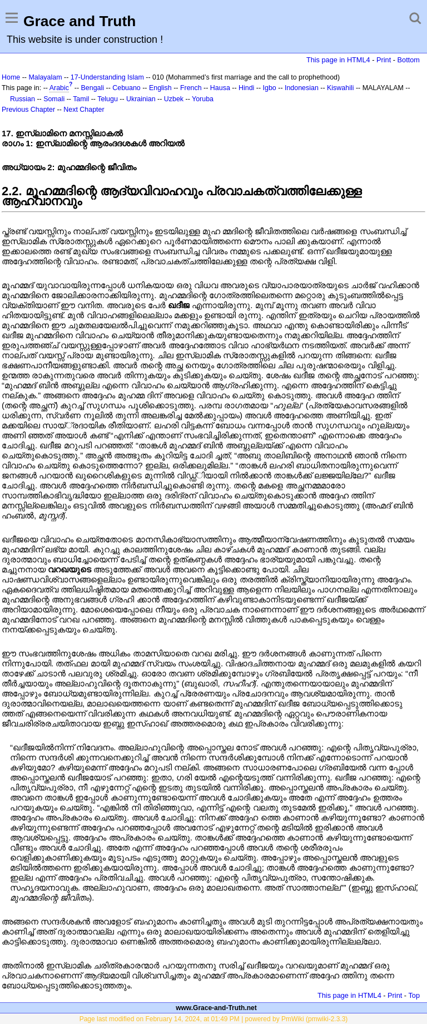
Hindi (246, 88)
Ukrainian (141, 99)
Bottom (409, 60)
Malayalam (45, 77)
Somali (53, 99)
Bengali (93, 88)
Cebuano (126, 88)
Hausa (220, 88)
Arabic (59, 88)
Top (414, 995)
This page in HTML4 (338, 60)
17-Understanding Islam (107, 77)
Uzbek (173, 99)
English (160, 88)
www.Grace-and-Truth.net (216, 1008)
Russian (22, 99)
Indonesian (302, 88)
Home (11, 77)
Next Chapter (83, 109)
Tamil (81, 99)
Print (383, 60)
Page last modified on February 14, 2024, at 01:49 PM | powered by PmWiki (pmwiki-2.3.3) (214, 1019)
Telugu (107, 99)
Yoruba (203, 99)
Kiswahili (340, 88)
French (191, 88)
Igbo (269, 88)
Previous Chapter (28, 109)
